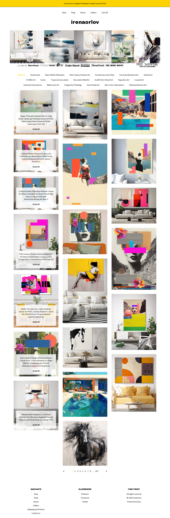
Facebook (85, 498)
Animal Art (148, 75)
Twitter (85, 501)
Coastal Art (139, 80)
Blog (73, 12)
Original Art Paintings (73, 85)
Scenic (43, 80)
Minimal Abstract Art (138, 85)
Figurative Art (123, 80)
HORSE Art (31, 80)
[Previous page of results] (64, 471)
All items (21, 75)
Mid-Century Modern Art (79, 75)
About (82, 12)
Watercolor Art (53, 85)
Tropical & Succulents (59, 80)
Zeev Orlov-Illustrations (114, 85)
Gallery (93, 12)
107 (96, 471)
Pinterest (85, 494)
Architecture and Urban (104, 75)
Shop (64, 12)
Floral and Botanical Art (129, 75)
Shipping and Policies (36, 509)
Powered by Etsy (134, 501)
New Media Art (93, 85)
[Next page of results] (106, 471)
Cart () (105, 12)
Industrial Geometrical (32, 85)
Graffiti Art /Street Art (104, 80)
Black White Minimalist (54, 75)
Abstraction (35, 75)
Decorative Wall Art (81, 80)
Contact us (36, 513)
